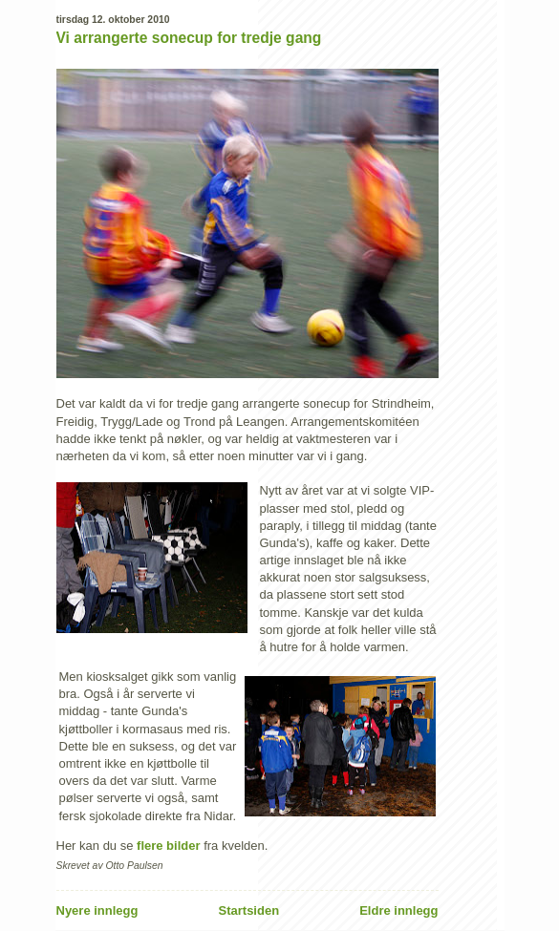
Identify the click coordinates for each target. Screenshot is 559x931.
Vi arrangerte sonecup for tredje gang (189, 38)
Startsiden (249, 910)
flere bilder (168, 845)
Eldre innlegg (398, 910)
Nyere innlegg (97, 910)
